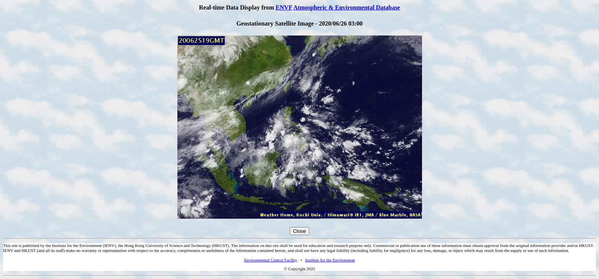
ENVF (284, 7)
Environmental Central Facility (270, 260)
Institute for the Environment (330, 260)
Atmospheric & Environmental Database (346, 7)
